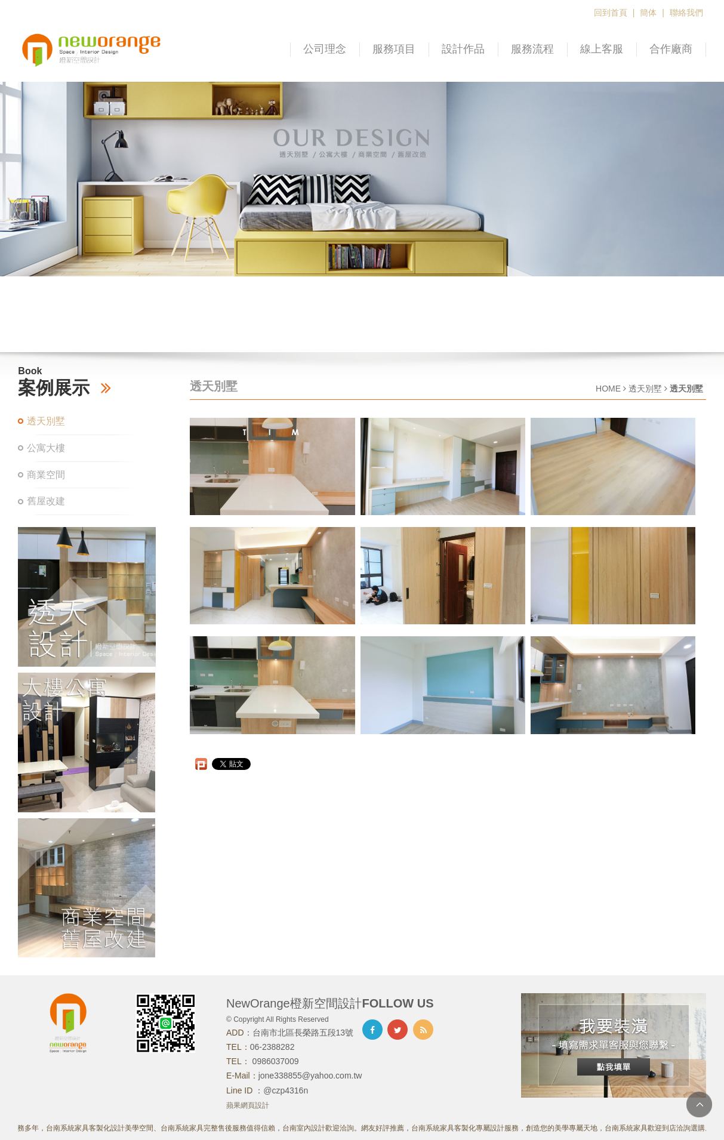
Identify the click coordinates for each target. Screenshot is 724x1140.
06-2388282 (272, 1047)
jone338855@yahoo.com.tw (310, 1075)
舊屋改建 (46, 501)
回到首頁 (610, 12)
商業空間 (46, 475)
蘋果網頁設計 (247, 1105)
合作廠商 (670, 49)
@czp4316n (285, 1090)
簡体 (648, 12)
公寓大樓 (46, 448)
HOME (608, 388)
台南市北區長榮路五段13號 (303, 1032)
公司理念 (324, 49)
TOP (699, 1104)
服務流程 (532, 49)
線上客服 (601, 49)
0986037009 (274, 1061)
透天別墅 (46, 421)
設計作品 (463, 49)
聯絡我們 (686, 12)
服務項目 (393, 49)
